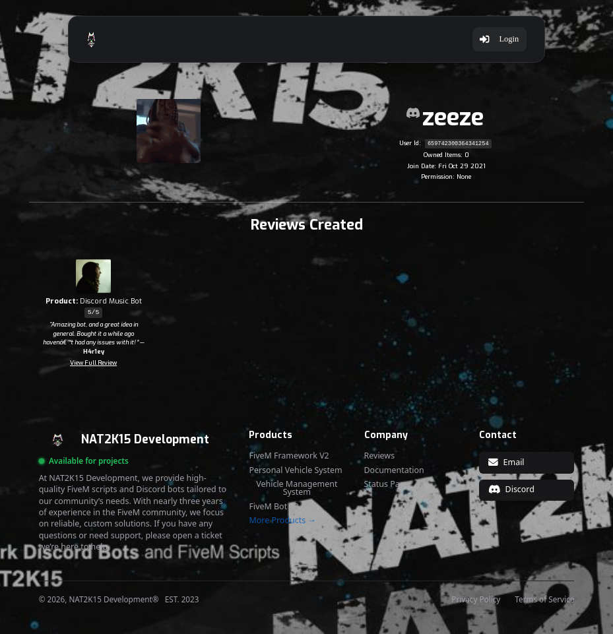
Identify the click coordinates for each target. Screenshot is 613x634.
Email (506, 462)
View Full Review (93, 363)
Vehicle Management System (296, 488)
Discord (511, 489)
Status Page (387, 484)
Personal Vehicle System (295, 470)
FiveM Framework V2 (289, 456)
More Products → (282, 520)
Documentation (394, 470)
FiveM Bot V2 (274, 507)
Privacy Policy (475, 600)
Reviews (379, 456)
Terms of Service (544, 600)
